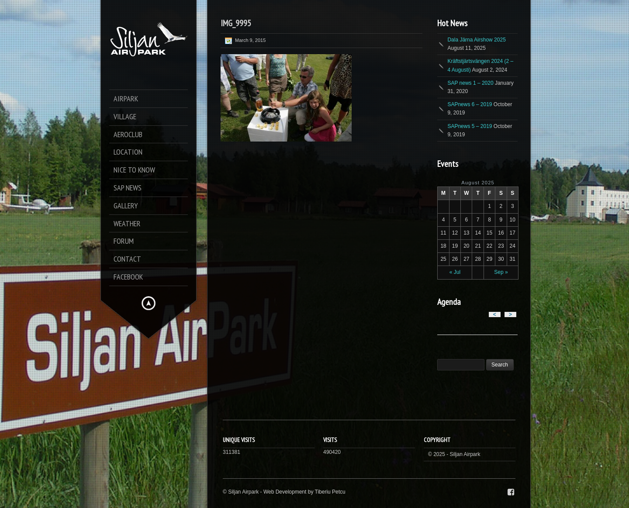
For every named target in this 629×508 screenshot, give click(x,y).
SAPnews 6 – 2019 (469, 104)
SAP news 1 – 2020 (470, 83)
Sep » (501, 272)
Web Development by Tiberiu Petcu (304, 492)
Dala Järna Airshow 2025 (476, 40)
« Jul (454, 272)
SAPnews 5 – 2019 (469, 126)
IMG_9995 (236, 23)
